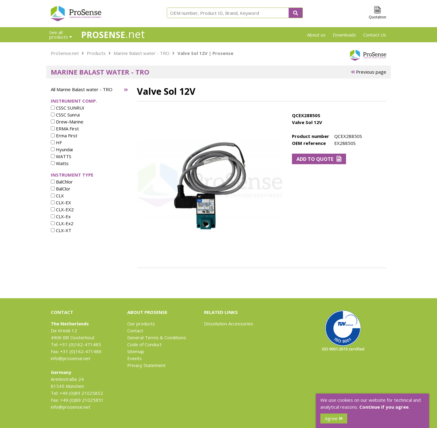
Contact (135, 330)
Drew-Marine (67, 122)
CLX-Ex (61, 216)
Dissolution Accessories (228, 324)
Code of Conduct (144, 344)
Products (96, 53)
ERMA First (65, 129)
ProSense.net (65, 53)
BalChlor (62, 182)
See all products (60, 34)
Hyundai (62, 149)
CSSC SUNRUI (67, 108)
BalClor (60, 189)
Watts (60, 163)
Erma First (64, 136)
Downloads (344, 35)
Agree (334, 418)
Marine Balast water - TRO (142, 53)
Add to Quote (319, 159)
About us (316, 35)
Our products (141, 324)
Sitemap (135, 351)
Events (134, 358)
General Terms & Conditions (156, 337)
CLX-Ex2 (62, 223)
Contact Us (374, 35)
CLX (57, 196)
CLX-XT (61, 230)
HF (56, 142)
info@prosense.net (70, 358)
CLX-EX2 (62, 209)
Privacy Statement (146, 365)
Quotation (377, 17)
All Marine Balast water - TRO (81, 89)
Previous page (368, 72)
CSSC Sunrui (65, 115)
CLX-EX (61, 203)
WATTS (61, 156)
